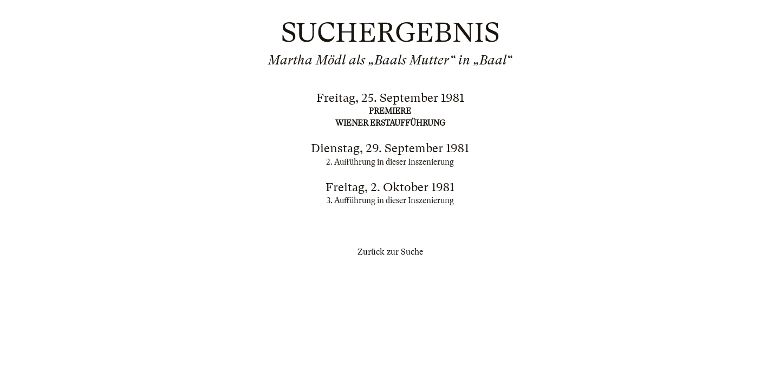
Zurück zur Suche (390, 252)
